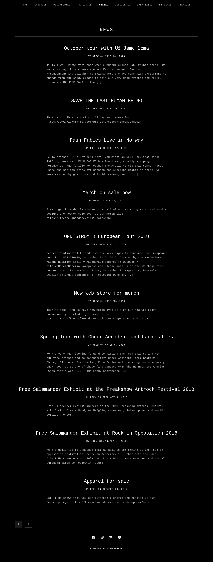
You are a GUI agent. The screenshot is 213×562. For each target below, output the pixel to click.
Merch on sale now (107, 193)
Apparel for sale (106, 481)
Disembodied (61, 5)
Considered (122, 5)
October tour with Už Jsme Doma (106, 48)
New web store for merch (106, 293)
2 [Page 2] (29, 524)
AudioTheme (115, 548)
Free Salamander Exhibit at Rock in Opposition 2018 (106, 433)
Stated (103, 5)
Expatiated (145, 5)
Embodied (40, 5)
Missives (165, 5)
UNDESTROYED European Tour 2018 (106, 236)
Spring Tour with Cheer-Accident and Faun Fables (106, 337)
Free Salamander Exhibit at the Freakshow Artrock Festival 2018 (106, 389)
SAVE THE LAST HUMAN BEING (106, 101)
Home (25, 5)
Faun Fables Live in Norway (106, 140)
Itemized (184, 5)
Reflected (85, 5)
